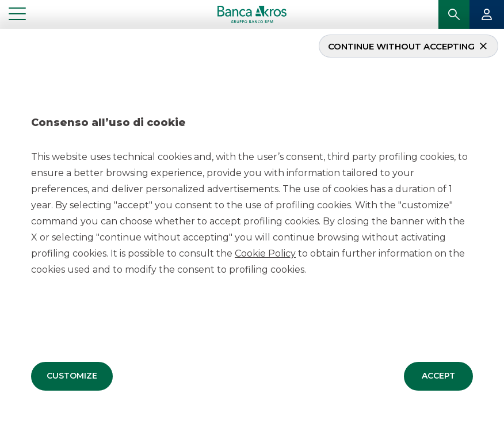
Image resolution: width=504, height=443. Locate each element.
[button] (72, 375)
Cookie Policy (265, 252)
